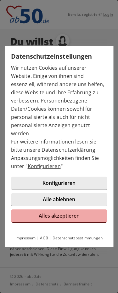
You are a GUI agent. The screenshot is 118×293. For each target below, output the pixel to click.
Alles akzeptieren (59, 215)
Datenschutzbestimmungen (78, 238)
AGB (44, 238)
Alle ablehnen (59, 199)
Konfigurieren (44, 166)
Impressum (25, 238)
